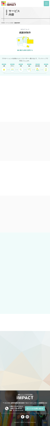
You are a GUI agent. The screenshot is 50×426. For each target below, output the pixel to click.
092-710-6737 (16, 408)
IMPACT (23, 422)
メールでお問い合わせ (36, 408)
